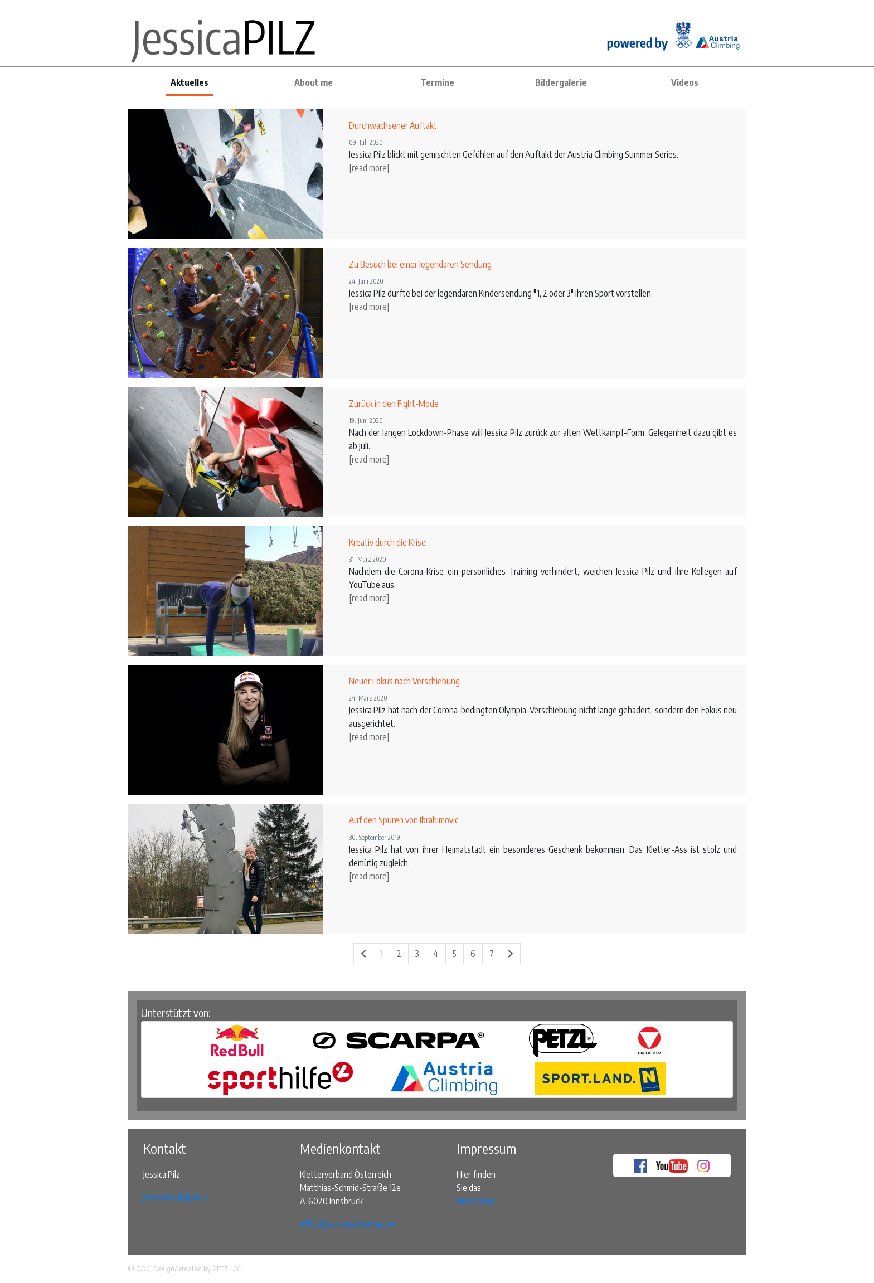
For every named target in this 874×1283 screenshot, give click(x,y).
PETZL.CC (226, 1268)
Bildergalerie (561, 82)
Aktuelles (189, 82)
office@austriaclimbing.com (348, 1223)
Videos (684, 82)
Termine (437, 82)
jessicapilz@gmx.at (176, 1196)
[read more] (369, 167)
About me (313, 82)
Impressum (475, 1201)
